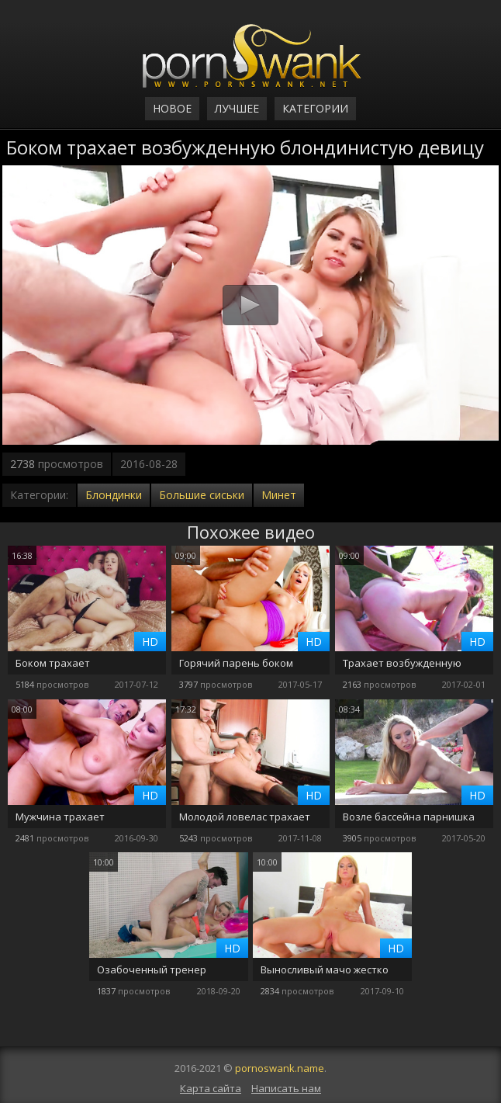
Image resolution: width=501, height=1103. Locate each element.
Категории (315, 108)
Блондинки (113, 494)
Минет (278, 494)
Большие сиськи (201, 494)
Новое (172, 108)
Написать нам (286, 1088)
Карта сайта (210, 1088)
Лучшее (237, 108)
